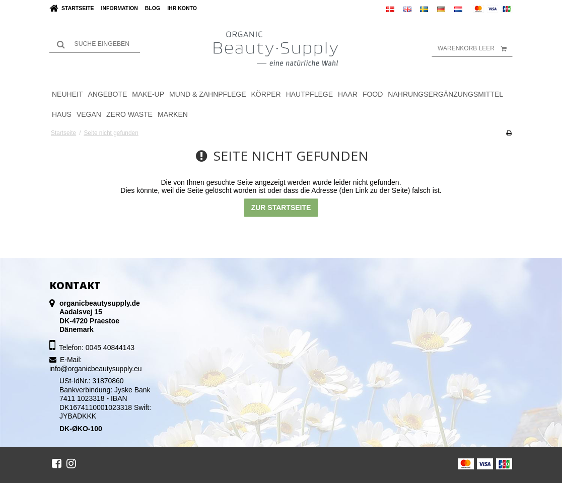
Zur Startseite (281, 207)
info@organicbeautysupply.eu (95, 369)
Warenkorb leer (475, 48)
